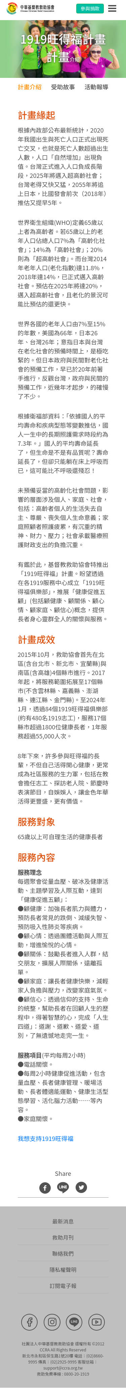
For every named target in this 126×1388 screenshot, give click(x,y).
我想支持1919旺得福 (46, 1138)
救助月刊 (63, 1238)
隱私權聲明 (62, 1270)
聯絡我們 (63, 1254)
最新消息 (63, 1221)
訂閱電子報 (62, 1286)
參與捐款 (90, 8)
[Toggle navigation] (112, 8)
